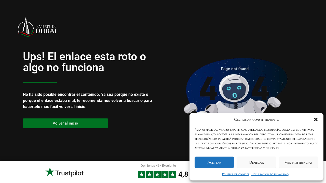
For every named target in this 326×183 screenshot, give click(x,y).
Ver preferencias (298, 162)
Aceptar (214, 162)
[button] (315, 119)
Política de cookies (235, 174)
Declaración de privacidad (270, 174)
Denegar (256, 162)
